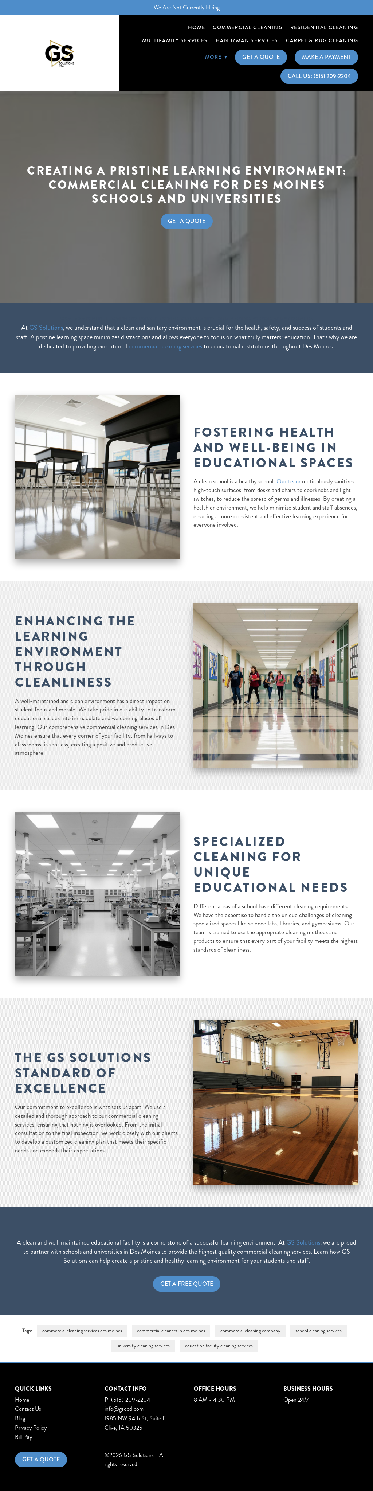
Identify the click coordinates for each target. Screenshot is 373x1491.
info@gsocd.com (124, 1409)
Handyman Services (247, 40)
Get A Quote (261, 57)
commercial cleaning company (250, 1330)
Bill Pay (23, 1437)
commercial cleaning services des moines (82, 1330)
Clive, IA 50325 (123, 1428)
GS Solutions (46, 327)
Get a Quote (41, 1459)
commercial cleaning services (165, 346)
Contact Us (28, 1409)
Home (196, 27)
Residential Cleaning (324, 27)
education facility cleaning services (219, 1345)
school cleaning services (318, 1330)
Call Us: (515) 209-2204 (319, 76)
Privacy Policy (31, 1428)
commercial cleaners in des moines (171, 1330)
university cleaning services (143, 1345)
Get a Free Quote (186, 1284)
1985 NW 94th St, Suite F (135, 1418)
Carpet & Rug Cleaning (322, 40)
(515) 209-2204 (130, 1400)
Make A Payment (326, 57)
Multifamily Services (175, 40)
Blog (20, 1418)
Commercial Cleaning (248, 27)
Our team (288, 481)
